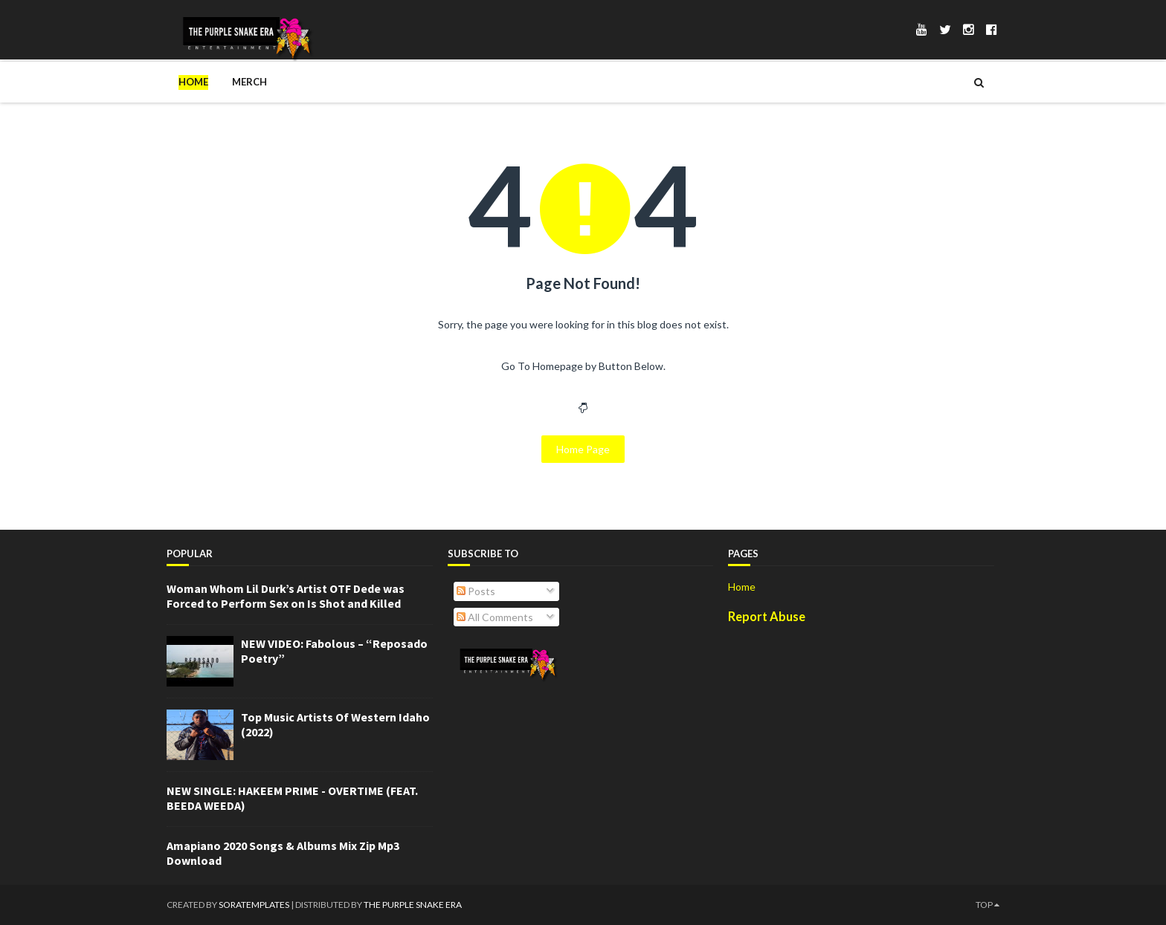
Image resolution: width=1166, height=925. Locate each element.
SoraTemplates (254, 904)
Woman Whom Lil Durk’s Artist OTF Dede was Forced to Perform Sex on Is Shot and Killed (286, 596)
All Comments (495, 617)
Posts (476, 591)
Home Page (583, 449)
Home (193, 82)
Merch (249, 82)
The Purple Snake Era (413, 904)
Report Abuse (766, 616)
